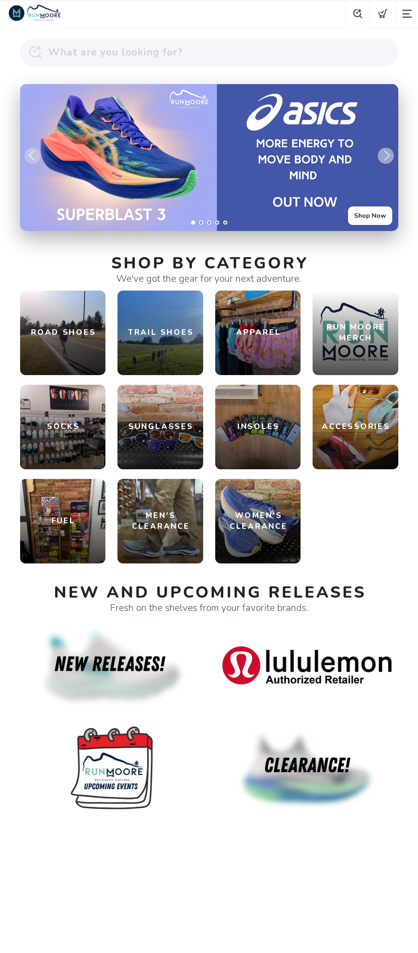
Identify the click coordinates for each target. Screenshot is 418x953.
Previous (33, 156)
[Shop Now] (209, 157)
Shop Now (370, 215)
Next (386, 156)
